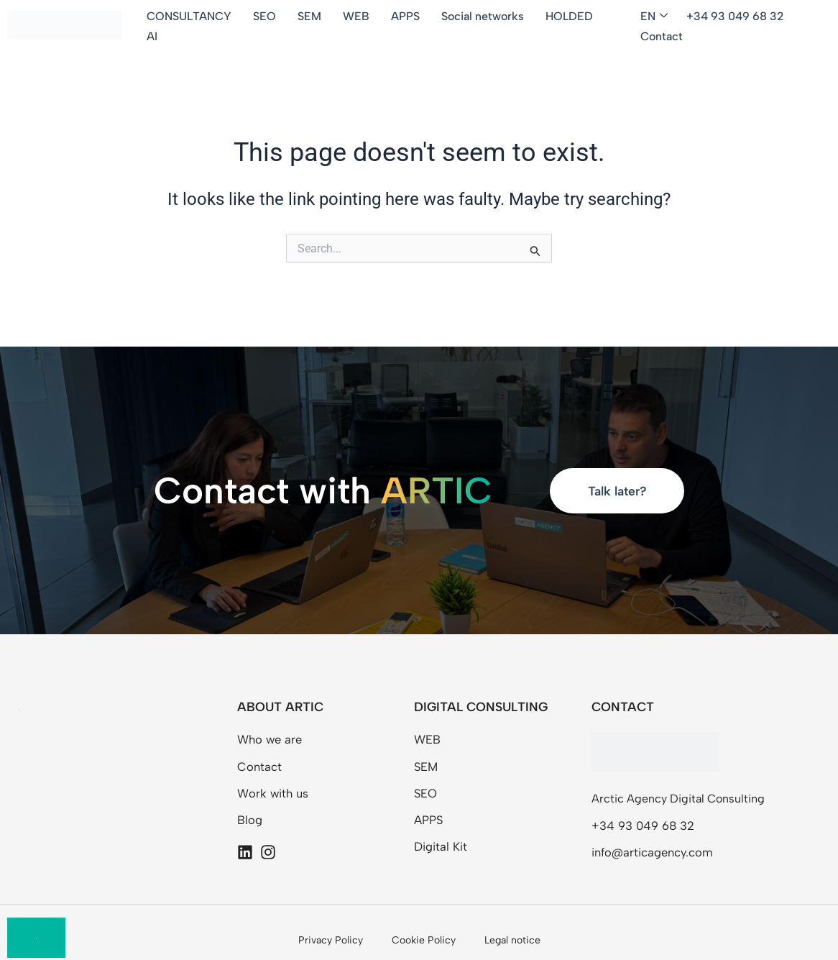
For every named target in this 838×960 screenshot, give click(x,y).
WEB (357, 16)
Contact (662, 36)
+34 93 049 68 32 (736, 16)
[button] (657, 17)
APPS (406, 16)
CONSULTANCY (190, 16)
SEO (265, 16)
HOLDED (570, 16)
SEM (311, 16)
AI (153, 36)
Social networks (484, 16)
